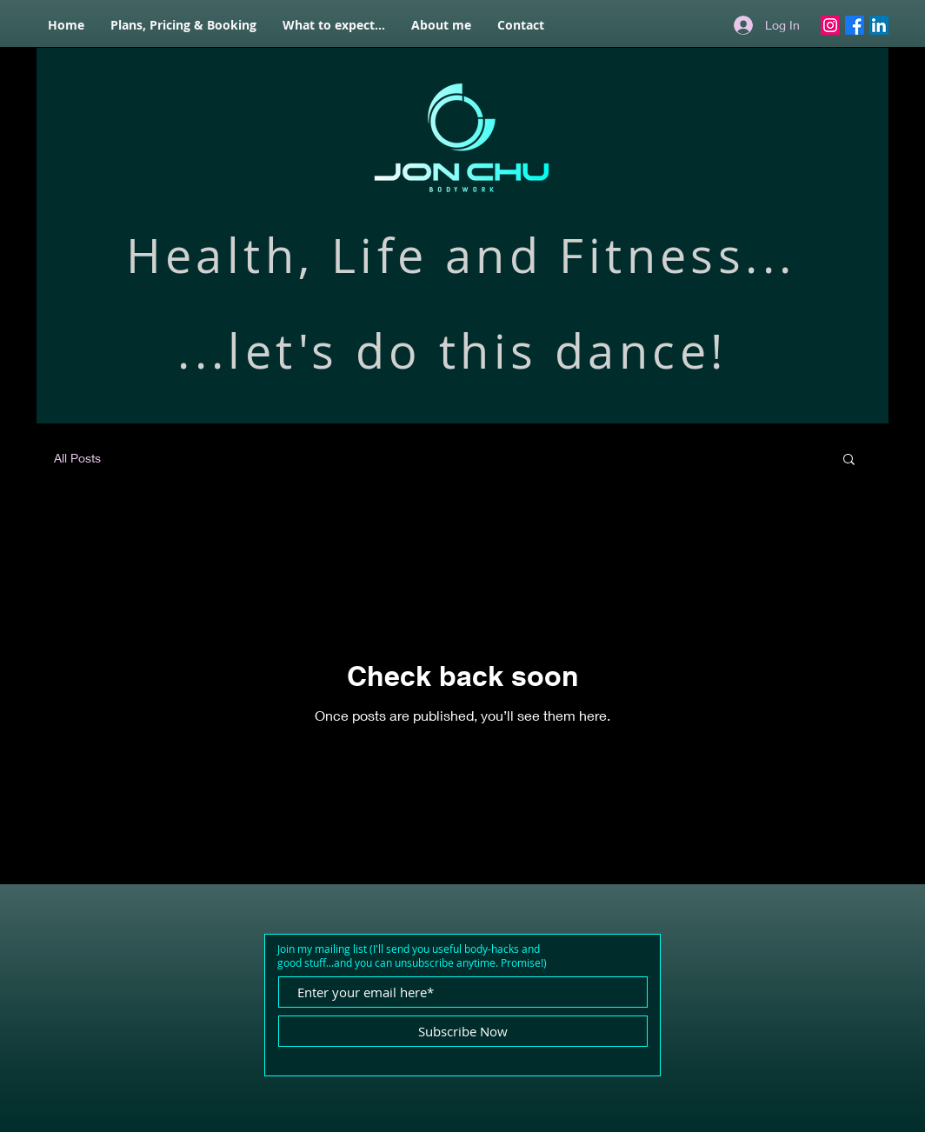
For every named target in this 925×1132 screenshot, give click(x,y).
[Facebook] (854, 25)
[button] (849, 460)
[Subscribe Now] (463, 1031)
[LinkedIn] (878, 25)
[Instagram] (830, 25)
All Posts (77, 457)
